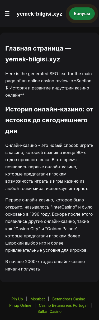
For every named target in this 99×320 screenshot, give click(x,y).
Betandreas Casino (68, 299)
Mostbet (37, 299)
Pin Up (17, 299)
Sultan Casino (49, 311)
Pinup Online (20, 305)
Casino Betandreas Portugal (63, 305)
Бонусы (82, 13)
